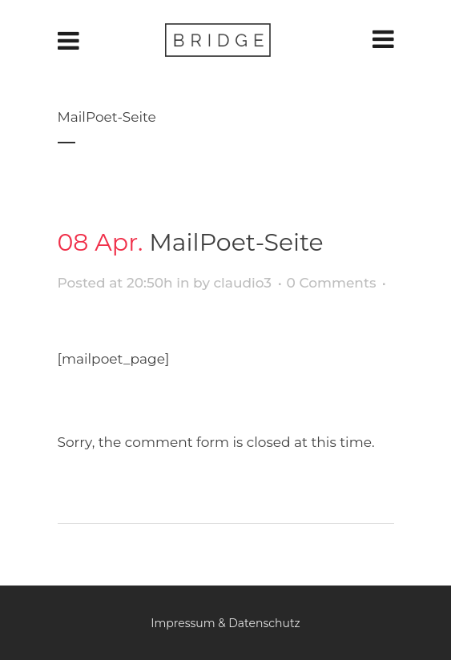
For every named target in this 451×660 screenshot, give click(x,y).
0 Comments (332, 283)
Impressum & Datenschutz (225, 623)
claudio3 (242, 283)
